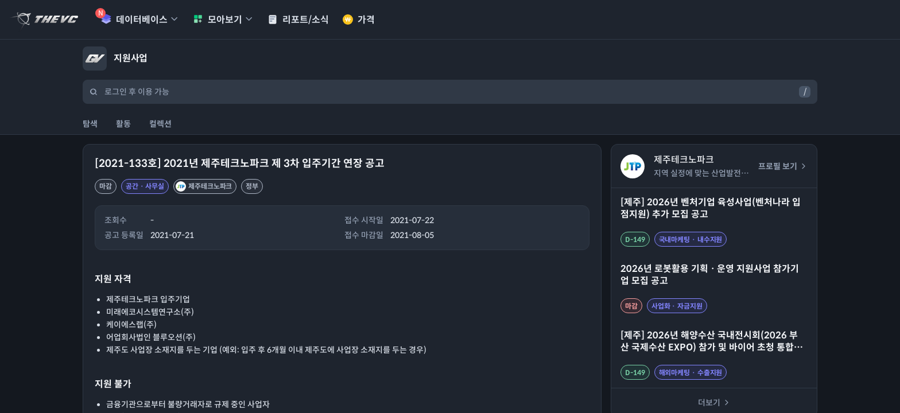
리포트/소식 (298, 20)
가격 (359, 20)
